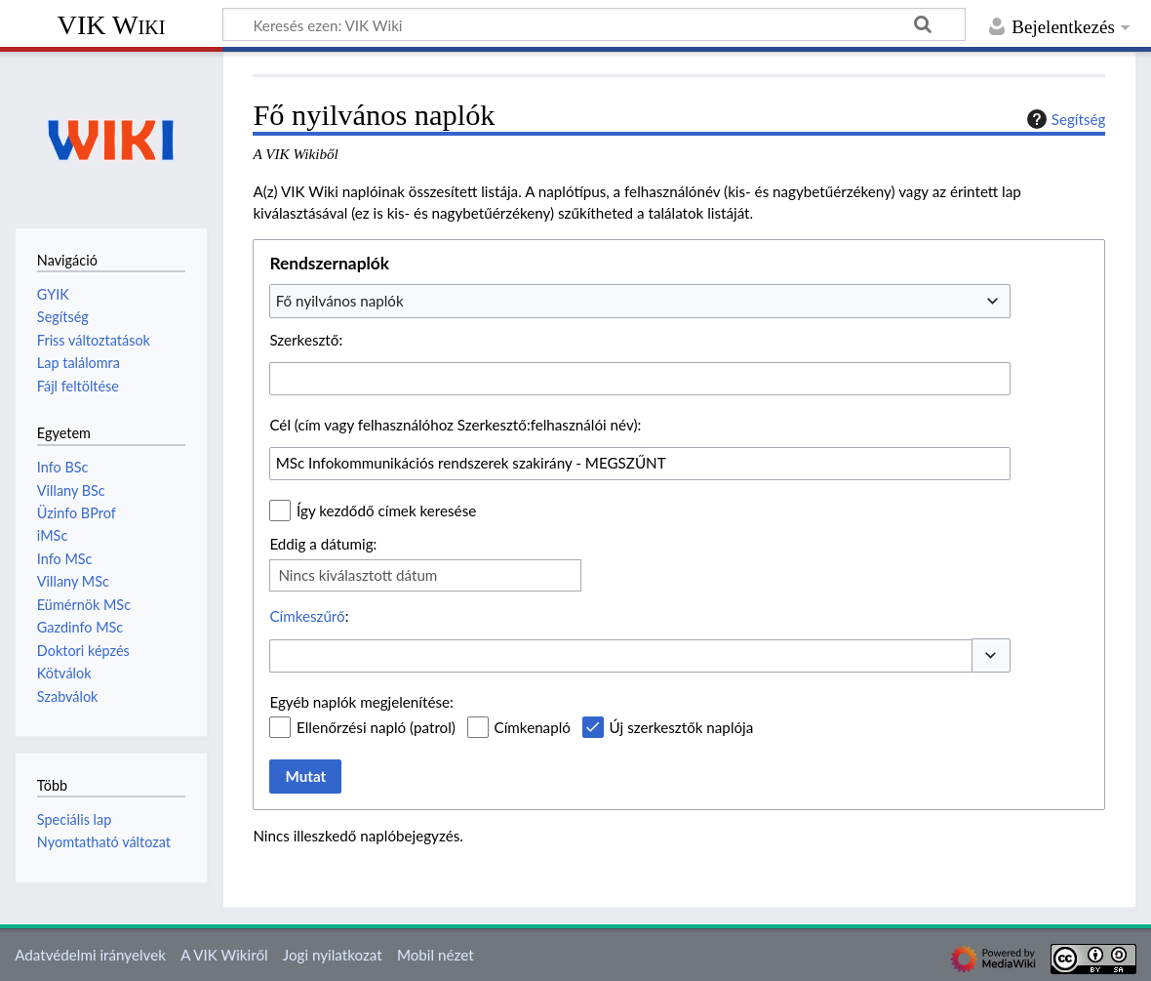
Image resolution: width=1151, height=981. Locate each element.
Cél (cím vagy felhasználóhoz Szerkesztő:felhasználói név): (455, 424)
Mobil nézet (435, 954)
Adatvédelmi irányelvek (90, 954)
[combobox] (640, 300)
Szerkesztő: (305, 339)
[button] (991, 655)
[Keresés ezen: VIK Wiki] (594, 24)
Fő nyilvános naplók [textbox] (340, 300)
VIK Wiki (112, 25)
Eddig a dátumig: (323, 543)
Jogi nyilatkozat (332, 954)
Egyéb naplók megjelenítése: (361, 702)
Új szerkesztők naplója (682, 727)
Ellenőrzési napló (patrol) (376, 727)
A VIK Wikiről (223, 954)
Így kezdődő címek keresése (386, 510)
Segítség (1064, 119)
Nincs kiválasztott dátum (357, 575)
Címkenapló (533, 727)
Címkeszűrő (306, 616)
